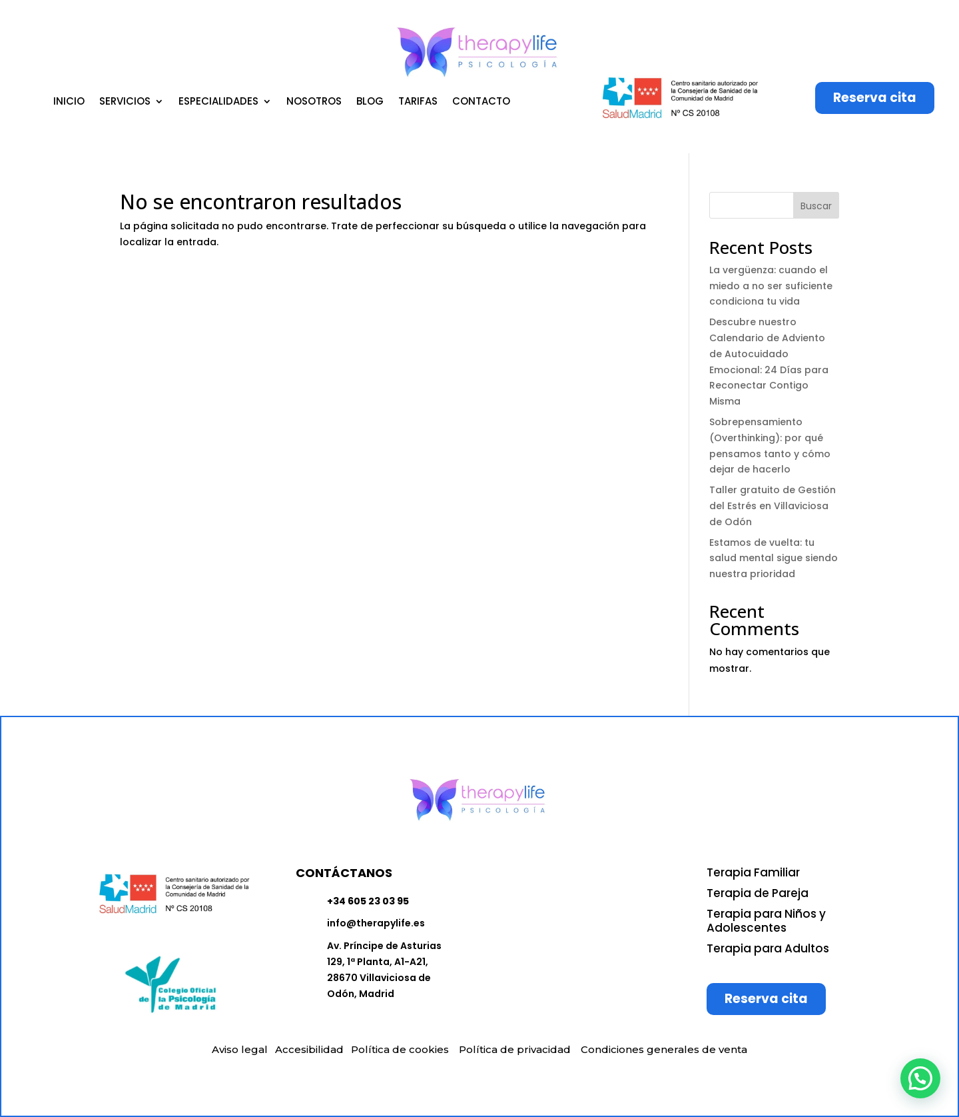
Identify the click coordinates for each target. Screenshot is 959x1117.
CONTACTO (481, 102)
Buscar (816, 206)
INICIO (69, 102)
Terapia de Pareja (757, 893)
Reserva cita (874, 98)
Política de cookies (400, 1049)
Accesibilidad (309, 1049)
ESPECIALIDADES (218, 102)
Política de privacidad (515, 1049)
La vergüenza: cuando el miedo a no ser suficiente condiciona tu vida (770, 286)
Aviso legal (240, 1049)
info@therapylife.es (376, 923)
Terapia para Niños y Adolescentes (766, 921)
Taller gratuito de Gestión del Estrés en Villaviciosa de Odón (772, 506)
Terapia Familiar (753, 872)
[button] (920, 1078)
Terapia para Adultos (768, 948)
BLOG (370, 102)
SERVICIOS (125, 102)
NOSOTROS (314, 102)
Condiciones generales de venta (664, 1049)
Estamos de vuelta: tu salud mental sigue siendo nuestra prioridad (773, 558)
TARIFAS (418, 102)
